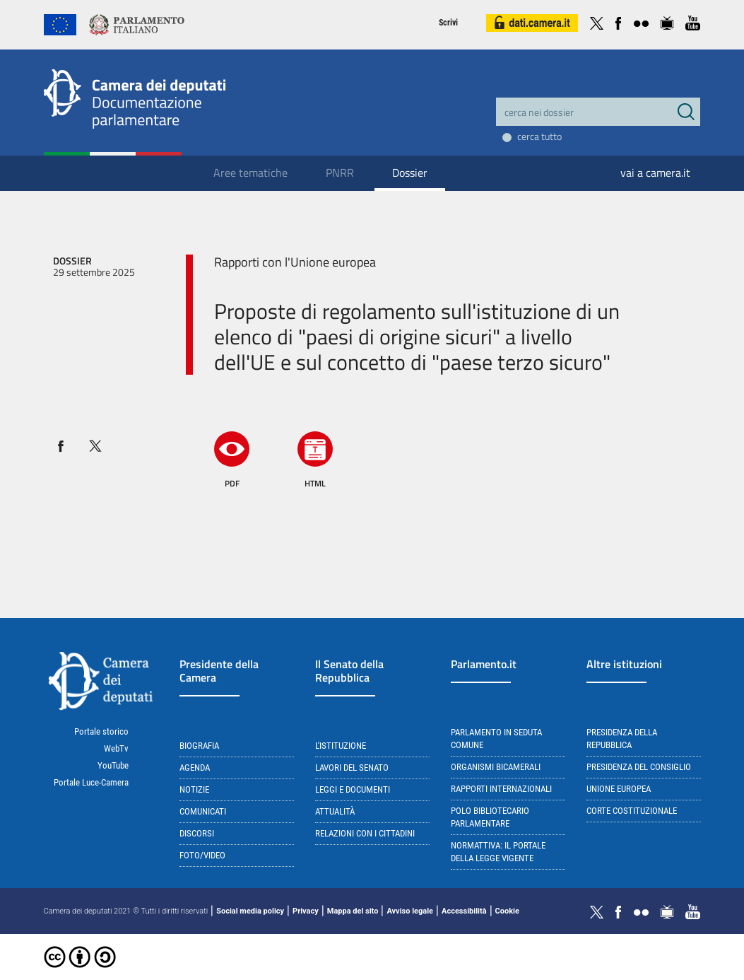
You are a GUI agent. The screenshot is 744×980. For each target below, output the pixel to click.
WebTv (116, 748)
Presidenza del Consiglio (638, 767)
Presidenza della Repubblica (621, 738)
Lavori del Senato (352, 767)
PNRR (340, 172)
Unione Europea (618, 788)
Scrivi (448, 23)
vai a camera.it (655, 172)
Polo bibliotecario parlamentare (490, 817)
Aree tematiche (250, 172)
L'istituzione (340, 745)
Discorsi (196, 833)
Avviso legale (409, 911)
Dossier (409, 172)
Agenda (194, 767)
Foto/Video (202, 855)
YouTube (113, 765)
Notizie (194, 789)
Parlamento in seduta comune (496, 738)
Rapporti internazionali (501, 788)
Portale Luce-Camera (91, 782)
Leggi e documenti (352, 789)
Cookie (507, 911)
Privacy (306, 911)
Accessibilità (464, 911)
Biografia (199, 745)
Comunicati (202, 811)
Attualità (335, 811)
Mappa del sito (353, 911)
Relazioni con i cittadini (365, 833)
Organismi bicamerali (496, 767)
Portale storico (101, 731)
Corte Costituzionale (631, 810)
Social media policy (250, 911)
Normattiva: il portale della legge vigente (498, 851)
